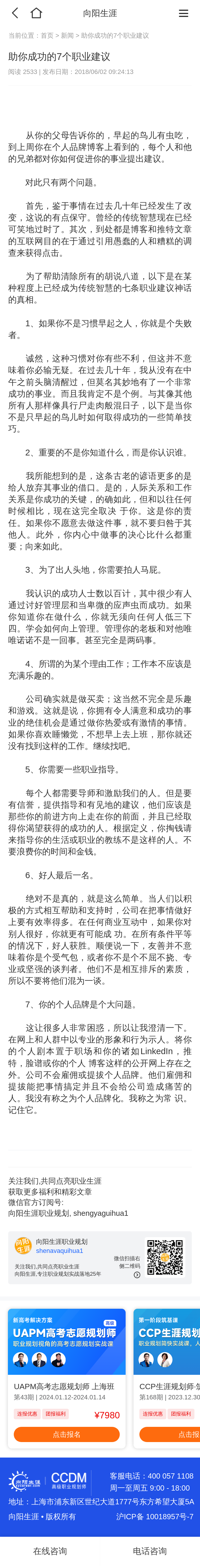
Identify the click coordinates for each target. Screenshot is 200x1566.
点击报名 (67, 1434)
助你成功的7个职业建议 (115, 35)
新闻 (67, 35)
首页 (48, 35)
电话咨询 (150, 1551)
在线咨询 (50, 1551)
